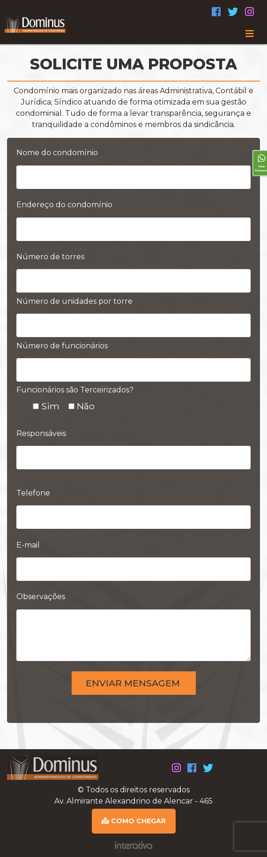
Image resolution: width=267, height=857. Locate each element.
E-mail (28, 545)
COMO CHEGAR (134, 821)
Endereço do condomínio (64, 204)
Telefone (33, 493)
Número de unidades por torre (74, 301)
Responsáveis (41, 433)
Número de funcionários (62, 345)
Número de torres (50, 256)
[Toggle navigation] (133, 33)
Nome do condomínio (57, 152)
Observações (40, 596)
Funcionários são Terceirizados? (75, 389)
